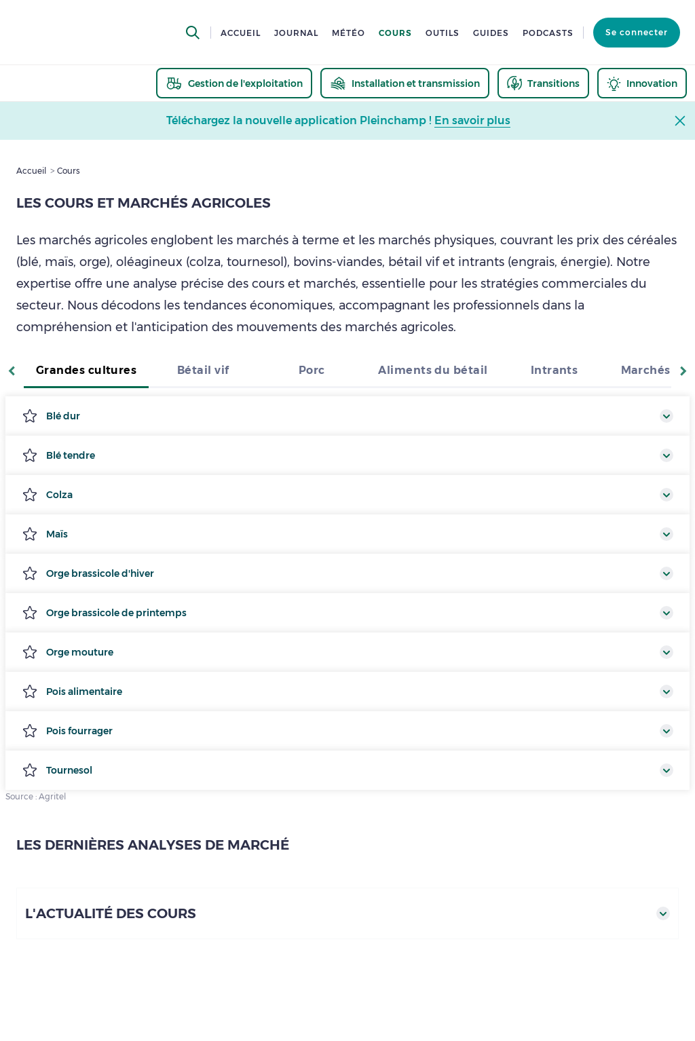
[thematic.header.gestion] (234, 83)
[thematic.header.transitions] (543, 83)
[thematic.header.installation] (404, 83)
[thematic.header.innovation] (642, 83)
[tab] (86, 371)
